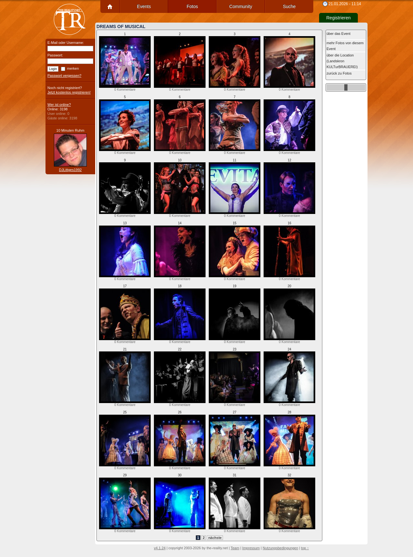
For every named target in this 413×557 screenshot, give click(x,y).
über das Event (338, 33)
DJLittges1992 (70, 170)
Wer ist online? (59, 104)
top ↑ (305, 548)
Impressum (251, 548)
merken (73, 68)
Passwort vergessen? (64, 75)
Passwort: (55, 55)
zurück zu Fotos (339, 73)
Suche (289, 6)
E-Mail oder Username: (65, 43)
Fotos (192, 6)
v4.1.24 (160, 548)
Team (235, 548)
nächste (215, 538)
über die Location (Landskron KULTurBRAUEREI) (342, 61)
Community (240, 6)
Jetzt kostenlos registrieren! (69, 92)
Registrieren (338, 17)
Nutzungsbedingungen (280, 548)
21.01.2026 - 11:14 (344, 4)
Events (144, 6)
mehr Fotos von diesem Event (345, 46)
